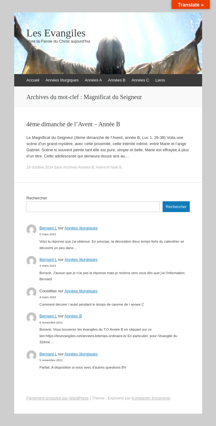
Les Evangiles (56, 33)
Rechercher (37, 198)
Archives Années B (78, 167)
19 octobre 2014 (40, 167)
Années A (93, 80)
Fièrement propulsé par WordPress (58, 398)
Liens (160, 80)
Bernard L (48, 228)
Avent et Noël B (109, 167)
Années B (116, 80)
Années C (140, 80)
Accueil (33, 80)
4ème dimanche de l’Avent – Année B (73, 124)
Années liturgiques (61, 80)
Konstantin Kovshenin (151, 398)
